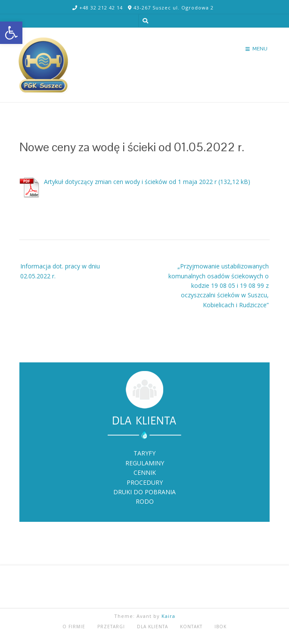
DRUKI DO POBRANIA (144, 492)
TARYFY (144, 453)
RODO (145, 501)
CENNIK (145, 472)
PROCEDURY (145, 482)
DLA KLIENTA (152, 627)
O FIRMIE (73, 627)
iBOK (220, 627)
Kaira (168, 616)
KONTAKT (191, 627)
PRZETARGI (111, 627)
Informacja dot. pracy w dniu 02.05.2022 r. (60, 271)
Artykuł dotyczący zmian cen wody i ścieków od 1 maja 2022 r (130, 182)
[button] (11, 33)
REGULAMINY (144, 463)
